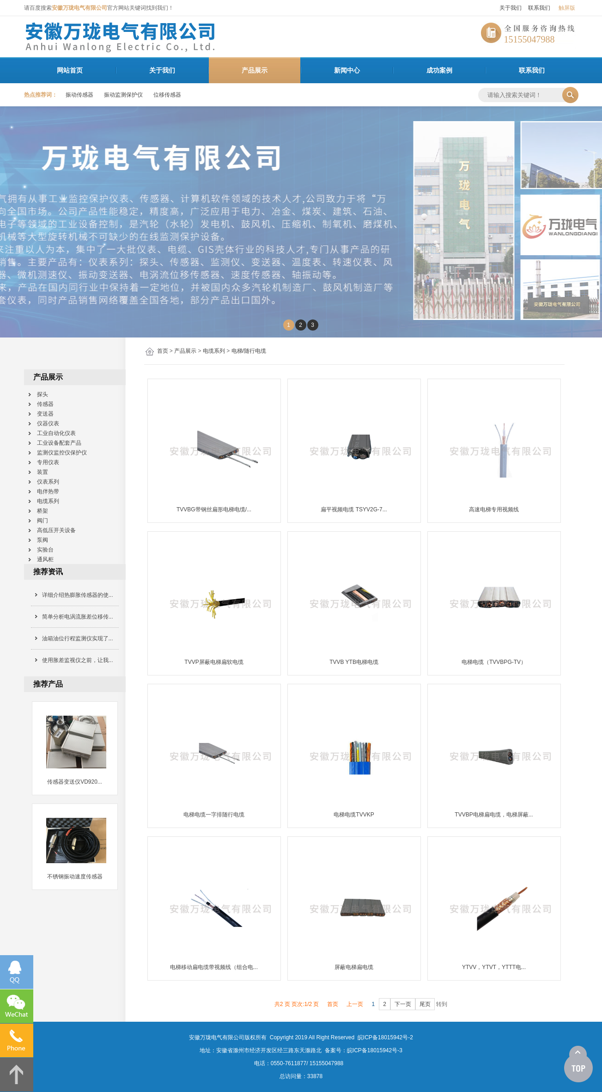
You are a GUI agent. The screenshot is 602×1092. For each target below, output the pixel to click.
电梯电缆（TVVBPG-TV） (494, 662)
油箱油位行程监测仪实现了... (77, 638)
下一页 (403, 1004)
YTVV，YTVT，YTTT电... (494, 967)
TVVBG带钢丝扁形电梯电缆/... (213, 509)
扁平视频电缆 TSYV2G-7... (354, 509)
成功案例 (439, 70)
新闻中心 (347, 70)
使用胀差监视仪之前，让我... (77, 660)
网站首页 (70, 70)
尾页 (425, 1004)
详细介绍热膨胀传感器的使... (77, 595)
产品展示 (255, 70)
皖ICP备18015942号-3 (374, 1050)
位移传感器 (167, 95)
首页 (162, 351)
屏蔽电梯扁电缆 (353, 967)
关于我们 (510, 8)
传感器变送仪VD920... (74, 782)
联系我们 (539, 8)
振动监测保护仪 (123, 95)
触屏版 (567, 8)
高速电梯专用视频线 (494, 509)
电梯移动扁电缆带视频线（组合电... (214, 967)
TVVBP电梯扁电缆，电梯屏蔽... (494, 814)
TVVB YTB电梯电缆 (353, 662)
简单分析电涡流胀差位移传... (77, 616)
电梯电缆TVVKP (354, 814)
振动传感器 (79, 95)
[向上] (578, 1064)
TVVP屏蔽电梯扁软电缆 (213, 662)
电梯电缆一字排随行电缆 (213, 814)
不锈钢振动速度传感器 (75, 876)
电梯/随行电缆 (248, 351)
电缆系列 (214, 351)
